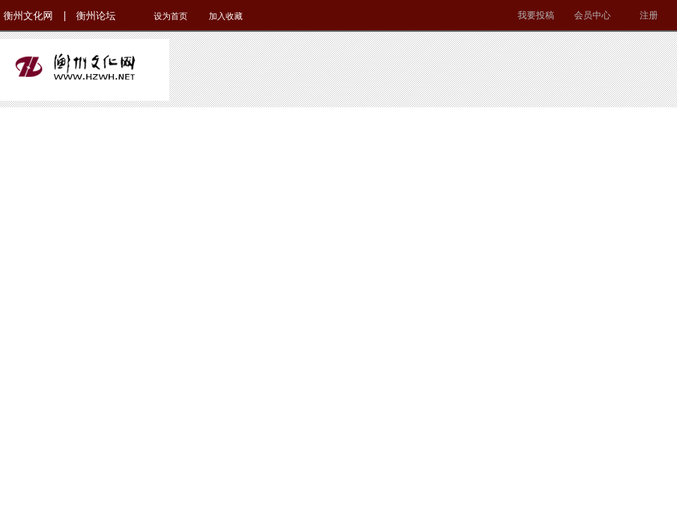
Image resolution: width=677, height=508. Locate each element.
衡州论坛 (96, 15)
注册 (649, 15)
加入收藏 (226, 16)
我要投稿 (536, 15)
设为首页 (171, 16)
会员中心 (592, 15)
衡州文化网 (28, 15)
